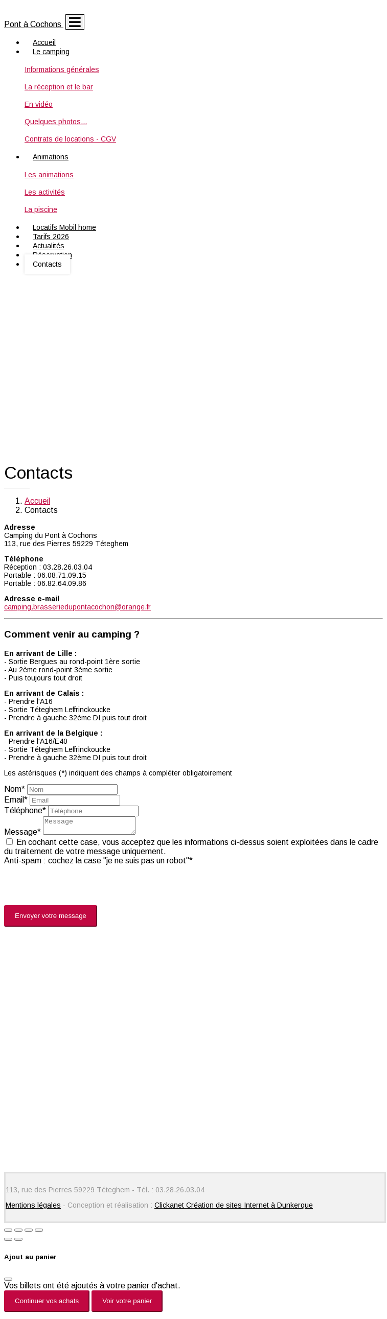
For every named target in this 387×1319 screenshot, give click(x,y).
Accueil (37, 501)
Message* (22, 835)
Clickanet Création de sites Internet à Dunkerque (233, 1208)
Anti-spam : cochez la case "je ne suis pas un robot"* (98, 863)
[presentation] (82, 888)
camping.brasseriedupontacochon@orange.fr (77, 607)
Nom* (14, 789)
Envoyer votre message (50, 919)
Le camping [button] (51, 52)
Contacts (47, 264)
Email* (16, 799)
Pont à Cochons (33, 24)
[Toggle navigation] (74, 22)
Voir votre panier (127, 1304)
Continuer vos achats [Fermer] (47, 1304)
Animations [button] (51, 157)
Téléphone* (25, 810)
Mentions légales (33, 1208)
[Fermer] (8, 1282)
